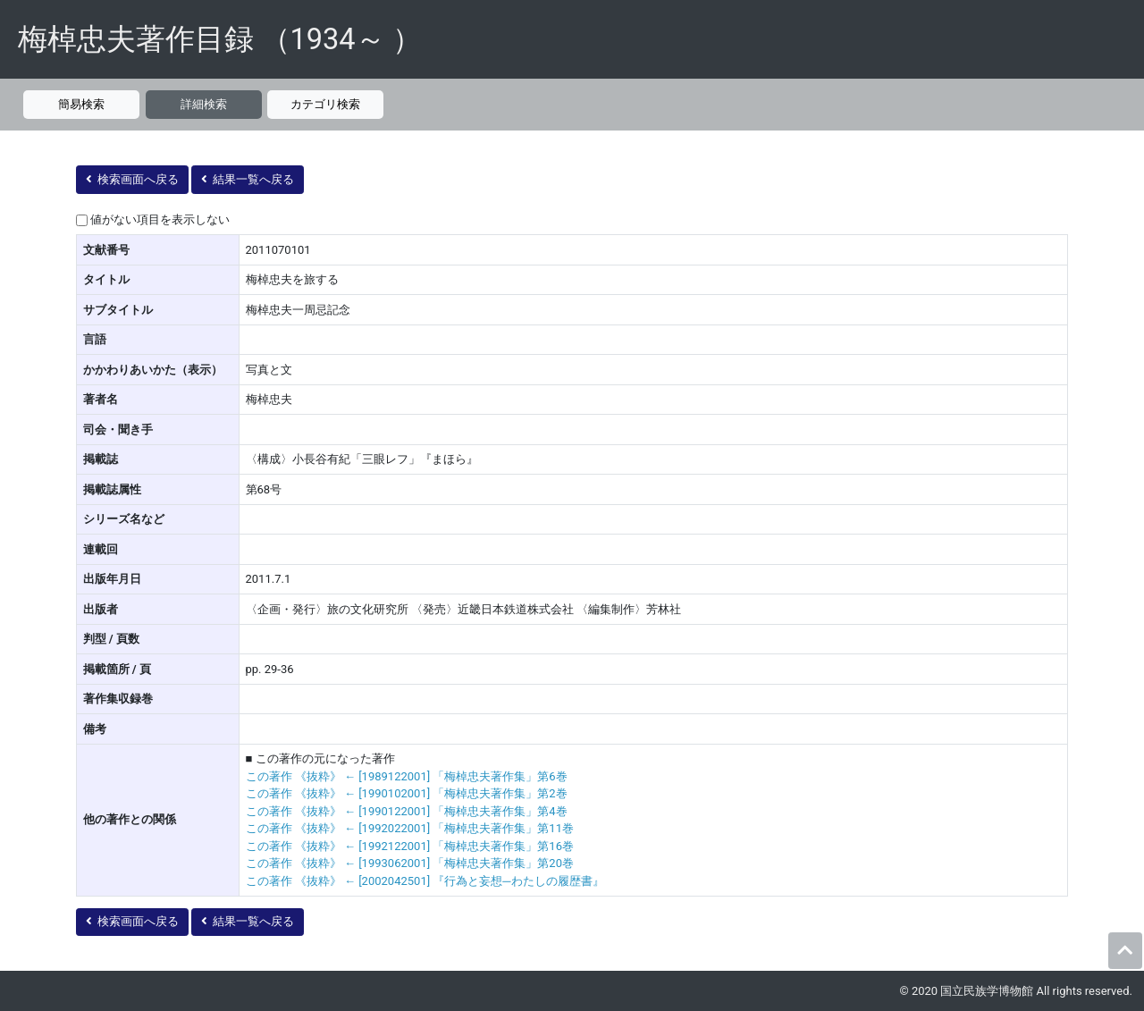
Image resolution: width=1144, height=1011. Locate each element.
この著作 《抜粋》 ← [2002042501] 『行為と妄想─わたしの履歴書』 (425, 881)
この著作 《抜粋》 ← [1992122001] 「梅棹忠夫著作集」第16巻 (410, 846)
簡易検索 (81, 104)
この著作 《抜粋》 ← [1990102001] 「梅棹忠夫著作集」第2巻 (407, 793)
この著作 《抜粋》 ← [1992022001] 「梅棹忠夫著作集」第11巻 (410, 828)
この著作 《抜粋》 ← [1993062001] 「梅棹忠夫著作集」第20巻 (410, 863)
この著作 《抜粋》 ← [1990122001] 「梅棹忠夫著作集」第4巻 (407, 811)
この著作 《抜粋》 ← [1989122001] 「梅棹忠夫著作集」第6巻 (407, 776)
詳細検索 (204, 104)
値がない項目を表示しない (160, 219)
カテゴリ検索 (325, 104)
